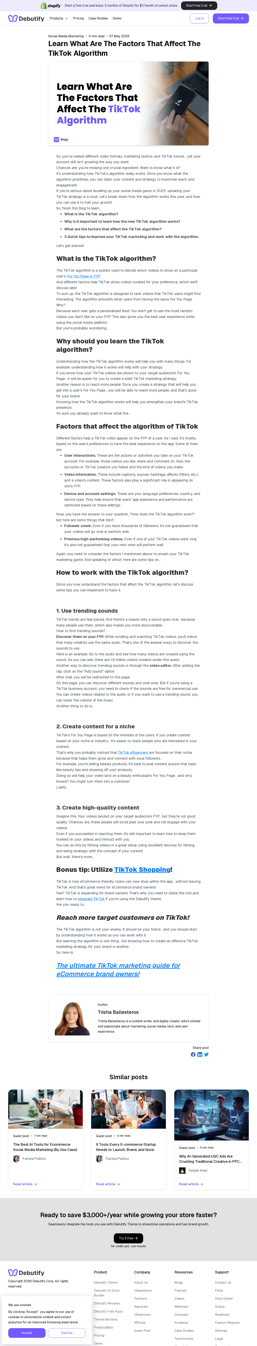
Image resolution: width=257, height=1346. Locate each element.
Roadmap (222, 1315)
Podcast (180, 1290)
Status (220, 1307)
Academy (181, 1323)
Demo (117, 18)
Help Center (224, 1298)
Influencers (142, 1315)
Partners (140, 1298)
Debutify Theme (106, 1282)
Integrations (143, 1290)
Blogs (178, 1282)
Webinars (181, 1307)
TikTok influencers (133, 752)
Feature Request (227, 1323)
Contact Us (223, 1282)
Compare (181, 1315)
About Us (141, 1282)
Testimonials (183, 1339)
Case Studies (98, 18)
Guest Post (142, 1331)
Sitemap (221, 1331)
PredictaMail (103, 1327)
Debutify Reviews (107, 1303)
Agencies (141, 1307)
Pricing (78, 18)
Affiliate (140, 1323)
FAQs (219, 1290)
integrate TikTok (91, 899)
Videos (179, 1298)
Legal (219, 1339)
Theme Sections (106, 1319)
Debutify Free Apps (108, 1311)
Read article (25, 1184)
